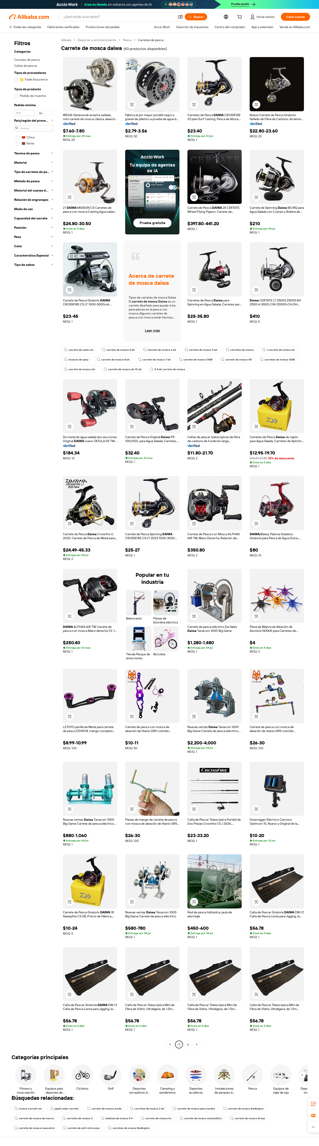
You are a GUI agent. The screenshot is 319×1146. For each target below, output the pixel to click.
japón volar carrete (64, 1108)
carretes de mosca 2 (77, 1118)
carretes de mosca (240, 350)
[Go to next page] (197, 1044)
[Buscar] (196, 16)
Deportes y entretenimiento (97, 40)
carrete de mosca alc (79, 369)
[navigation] (34, 542)
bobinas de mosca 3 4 (116, 1118)
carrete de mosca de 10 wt (123, 369)
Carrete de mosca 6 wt (159, 350)
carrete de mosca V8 (236, 359)
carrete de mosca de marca (34, 1118)
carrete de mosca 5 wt (201, 350)
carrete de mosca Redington (243, 1108)
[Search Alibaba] (118, 16)
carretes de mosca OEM (277, 359)
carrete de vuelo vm (78, 350)
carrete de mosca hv (156, 1118)
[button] (180, 16)
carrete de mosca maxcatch (34, 1128)
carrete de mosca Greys (247, 1118)
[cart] (240, 17)
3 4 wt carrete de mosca (167, 369)
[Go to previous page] (170, 1044)
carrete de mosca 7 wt (154, 359)
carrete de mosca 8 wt (113, 359)
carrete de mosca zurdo (104, 1108)
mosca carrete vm (28, 1108)
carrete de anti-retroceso (81, 1128)
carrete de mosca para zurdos (194, 1108)
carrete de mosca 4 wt (118, 350)
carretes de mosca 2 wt (147, 1108)
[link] (313, 1104)
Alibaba (66, 40)
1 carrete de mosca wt (278, 350)
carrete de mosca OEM (195, 359)
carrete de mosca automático (201, 1118)
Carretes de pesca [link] (150, 40)
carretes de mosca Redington (129, 1128)
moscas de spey (76, 359)
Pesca (127, 40)
